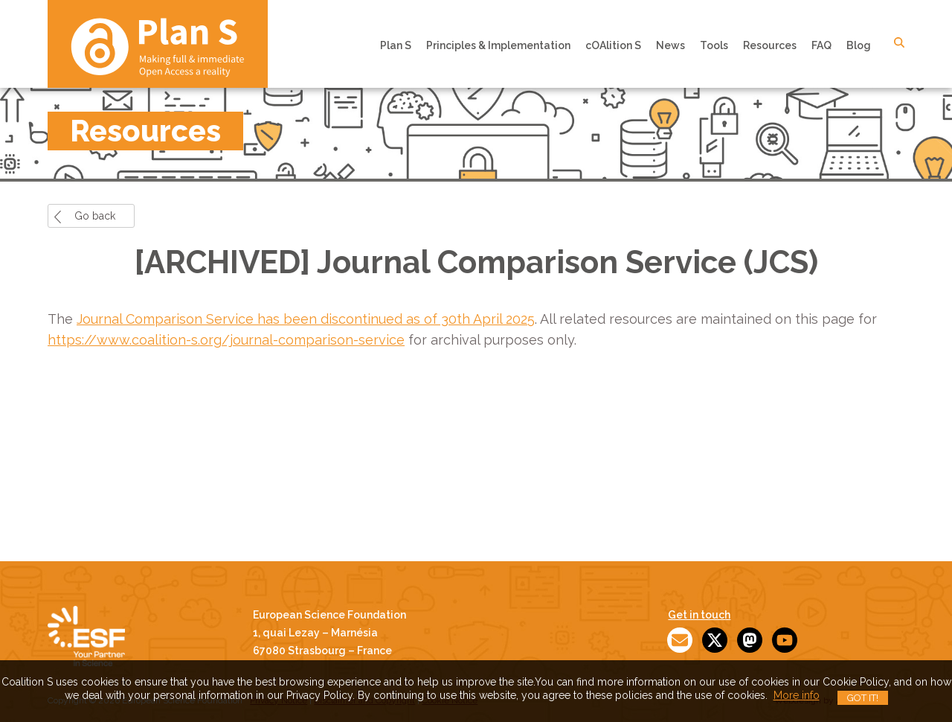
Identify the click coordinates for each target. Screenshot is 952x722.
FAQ (821, 45)
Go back (94, 216)
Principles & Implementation (498, 45)
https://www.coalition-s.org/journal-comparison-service (226, 340)
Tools (714, 45)
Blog (858, 45)
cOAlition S (613, 45)
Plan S (395, 45)
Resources (770, 45)
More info (797, 695)
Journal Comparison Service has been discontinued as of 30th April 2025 (306, 319)
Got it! (862, 697)
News (670, 45)
